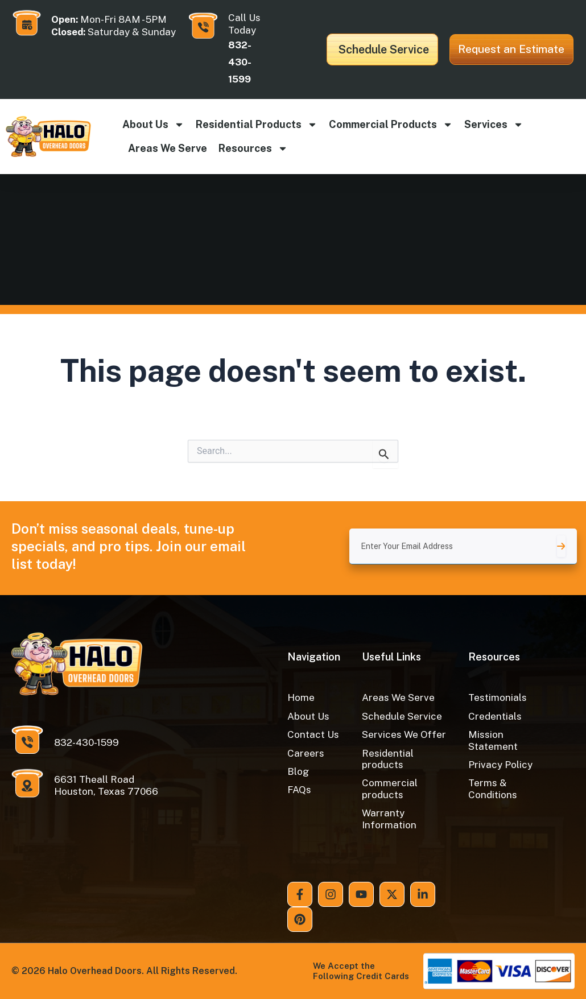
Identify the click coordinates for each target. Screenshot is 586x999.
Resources (253, 148)
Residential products (256, 124)
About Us (153, 124)
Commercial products (391, 124)
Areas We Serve (167, 148)
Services (493, 124)
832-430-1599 (239, 62)
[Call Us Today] (203, 25)
